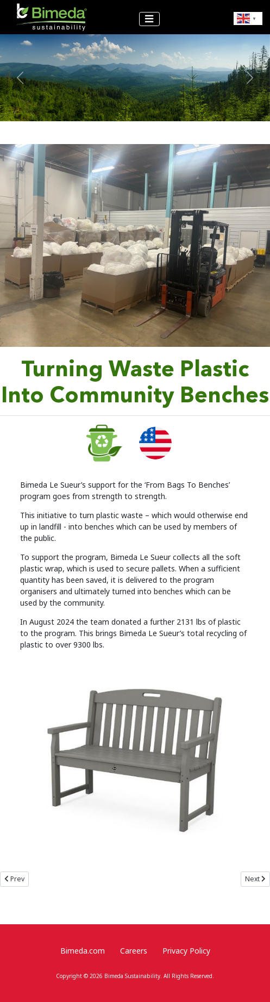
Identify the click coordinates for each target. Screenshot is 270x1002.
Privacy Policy (186, 950)
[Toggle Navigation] (149, 19)
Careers (133, 950)
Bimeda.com (82, 950)
